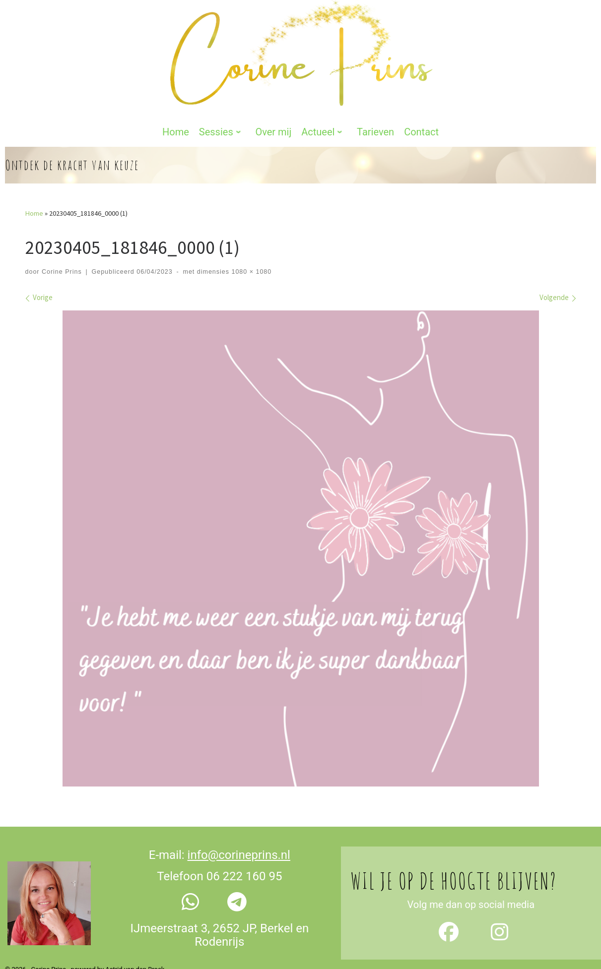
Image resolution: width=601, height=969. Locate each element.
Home (34, 185)
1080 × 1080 (250, 243)
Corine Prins (62, 243)
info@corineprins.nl (239, 827)
